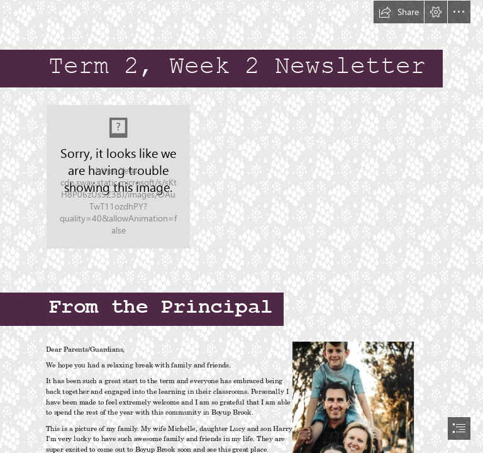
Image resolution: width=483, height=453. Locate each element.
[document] (241, 226)
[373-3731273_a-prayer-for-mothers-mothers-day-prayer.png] (118, 176)
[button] (399, 12)
